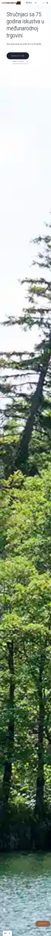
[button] (31, 3)
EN (5, 933)
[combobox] (7, 933)
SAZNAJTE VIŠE (18, 56)
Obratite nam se (18, 61)
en (43, 3)
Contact (43, 924)
